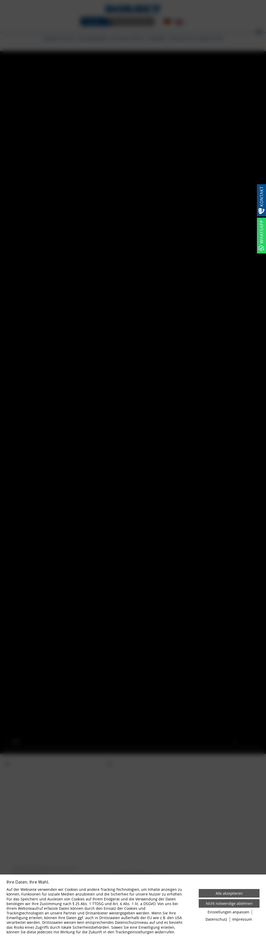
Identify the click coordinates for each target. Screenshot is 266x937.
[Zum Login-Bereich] (1, 1)
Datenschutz (216, 919)
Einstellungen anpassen (228, 912)
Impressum (242, 919)
